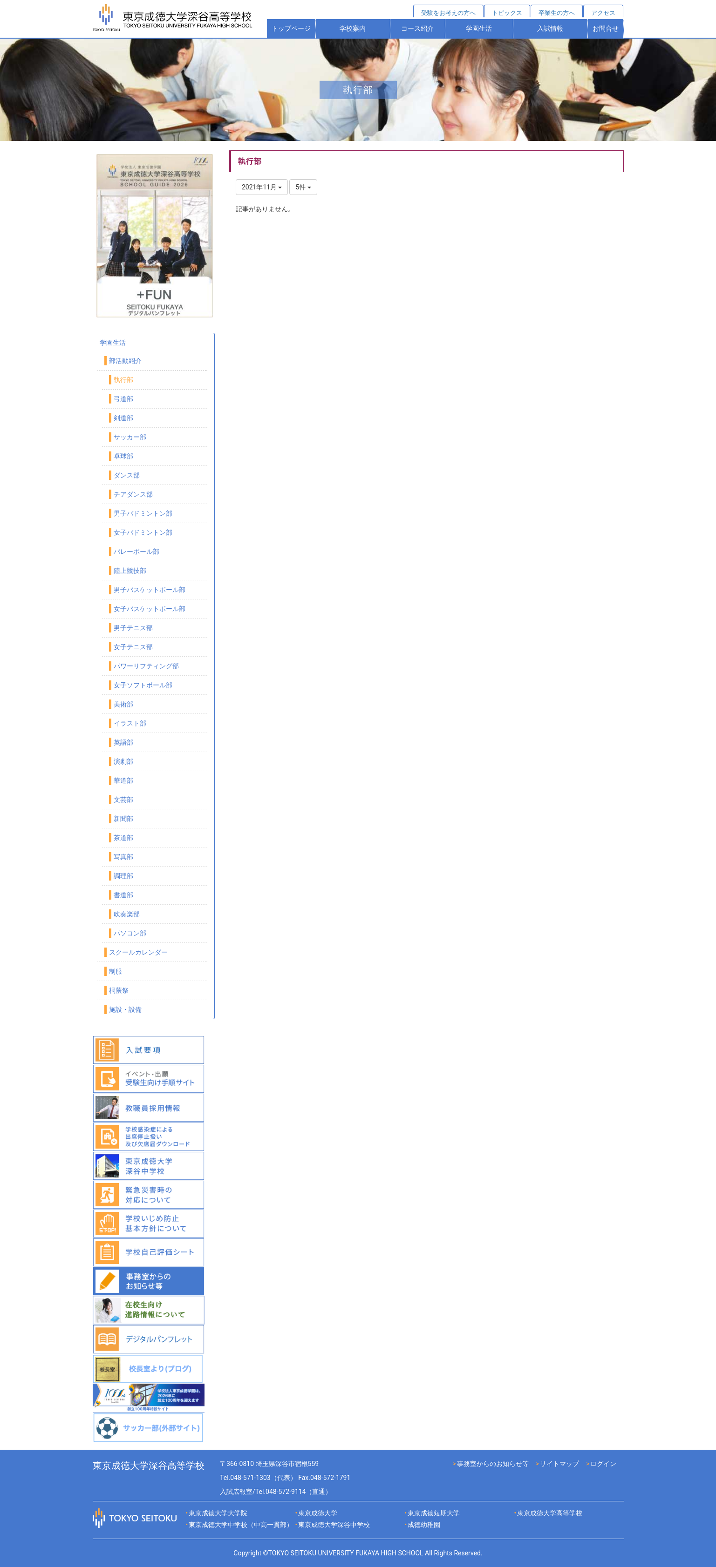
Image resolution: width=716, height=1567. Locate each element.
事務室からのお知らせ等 (493, 1463)
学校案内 (353, 28)
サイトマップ (559, 1463)
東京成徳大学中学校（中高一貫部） (241, 1524)
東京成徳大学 (317, 1513)
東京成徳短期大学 (434, 1513)
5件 (303, 187)
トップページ (291, 28)
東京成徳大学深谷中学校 (334, 1524)
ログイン (603, 1463)
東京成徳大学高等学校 (549, 1513)
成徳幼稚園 (424, 1524)
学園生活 (479, 28)
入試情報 (550, 28)
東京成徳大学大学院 (218, 1513)
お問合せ (606, 28)
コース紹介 (417, 28)
